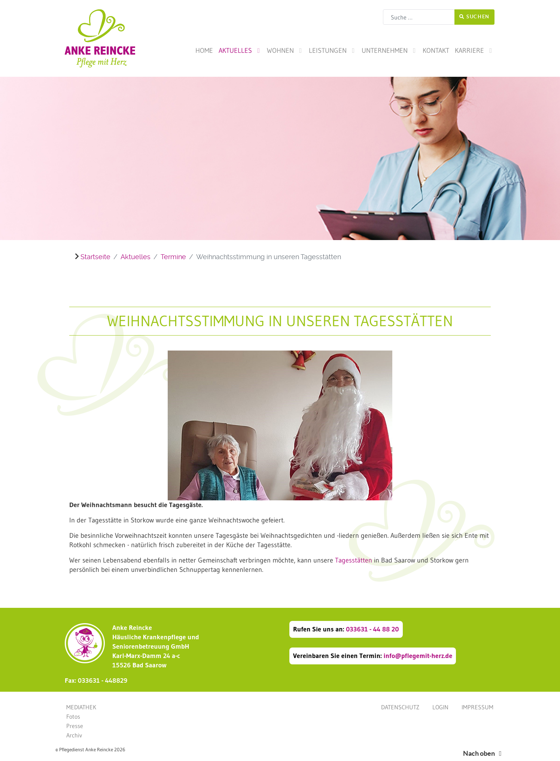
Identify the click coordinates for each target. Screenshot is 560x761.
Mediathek (81, 707)
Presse (74, 726)
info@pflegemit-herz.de (417, 656)
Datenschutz (400, 707)
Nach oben (484, 753)
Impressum (477, 707)
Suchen (474, 16)
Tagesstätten (353, 560)
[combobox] (419, 17)
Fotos (73, 716)
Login (440, 707)
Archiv (74, 735)
